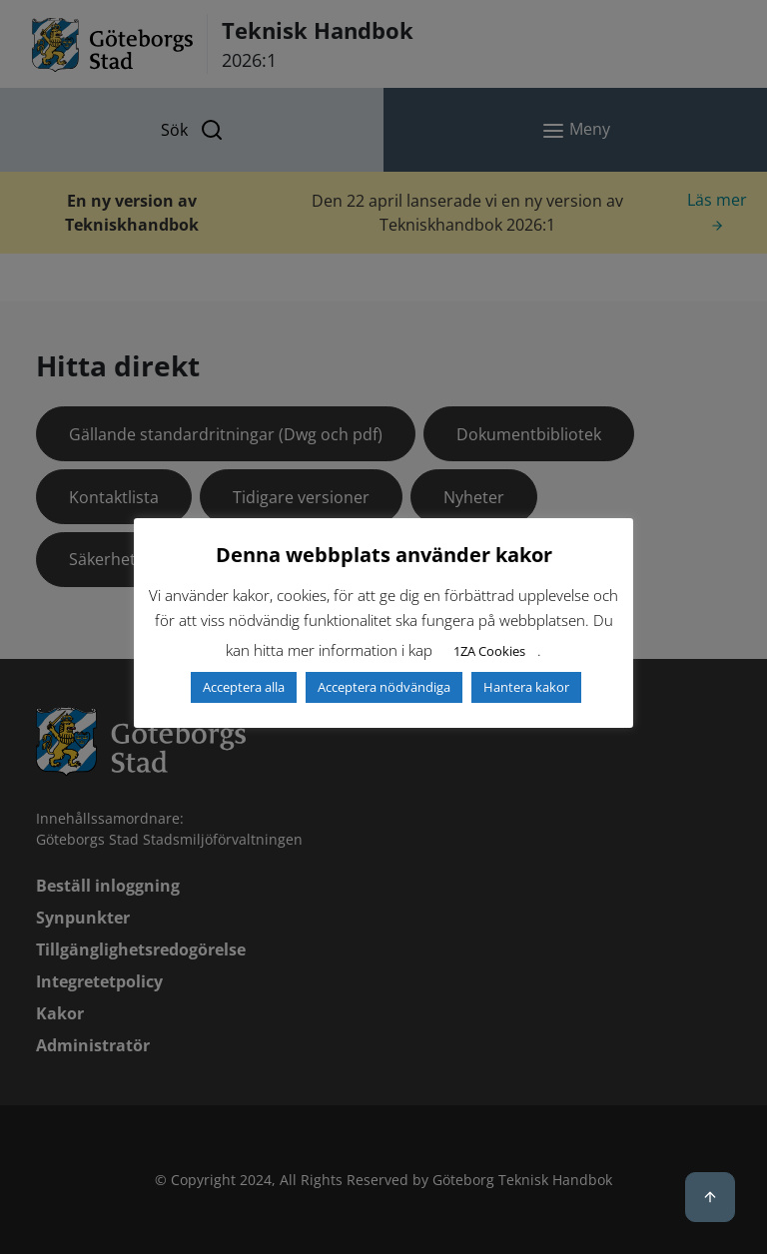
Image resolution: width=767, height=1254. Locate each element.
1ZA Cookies (489, 651)
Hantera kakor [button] (526, 687)
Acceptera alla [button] (244, 687)
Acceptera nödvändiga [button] (384, 687)
